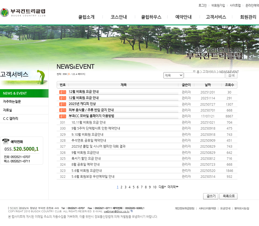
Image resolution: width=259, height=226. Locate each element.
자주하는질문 (12, 101)
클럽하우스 (151, 17)
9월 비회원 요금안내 (85, 152)
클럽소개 (86, 17)
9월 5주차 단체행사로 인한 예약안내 (95, 128)
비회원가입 (218, 5)
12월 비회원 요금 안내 (83, 91)
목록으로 (229, 196)
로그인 (203, 5)
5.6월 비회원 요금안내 (86, 170)
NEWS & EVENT (15, 93)
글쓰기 (211, 196)
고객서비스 (216, 17)
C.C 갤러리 (10, 118)
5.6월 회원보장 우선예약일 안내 (92, 176)
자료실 (7, 110)
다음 (161, 187)
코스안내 (119, 17)
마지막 (172, 187)
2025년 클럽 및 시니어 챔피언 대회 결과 (98, 146)
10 (154, 187)
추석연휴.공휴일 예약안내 (88, 140)
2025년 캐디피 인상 (82, 104)
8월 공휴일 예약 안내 (85, 164)
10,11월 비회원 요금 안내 (88, 122)
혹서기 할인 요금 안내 (86, 158)
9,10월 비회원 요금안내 (87, 134)
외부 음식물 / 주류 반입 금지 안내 (91, 110)
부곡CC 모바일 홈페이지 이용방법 (91, 116)
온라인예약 (252, 5)
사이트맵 (235, 5)
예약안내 (183, 17)
